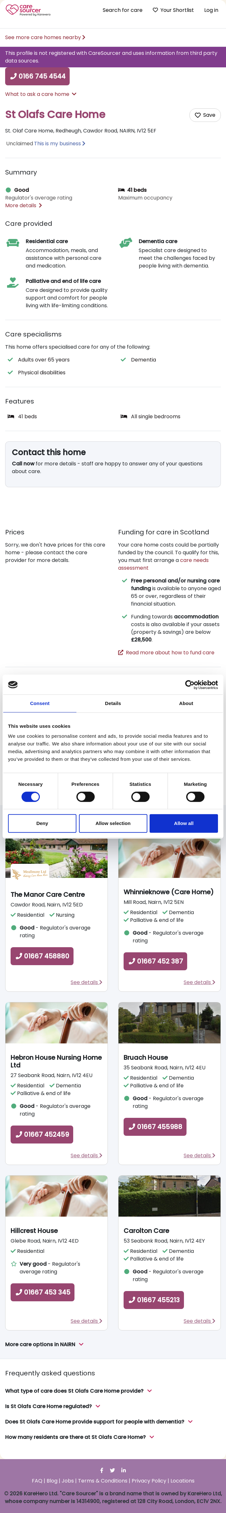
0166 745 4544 (37, 76)
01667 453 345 (42, 1292)
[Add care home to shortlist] (205, 115)
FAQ (37, 1480)
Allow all (184, 823)
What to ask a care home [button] (40, 94)
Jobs (68, 1480)
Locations (182, 1480)
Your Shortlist (173, 10)
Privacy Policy (149, 1480)
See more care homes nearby (45, 37)
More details (23, 205)
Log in (211, 10)
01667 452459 (42, 1134)
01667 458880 (42, 956)
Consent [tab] (40, 703)
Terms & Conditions (102, 1480)
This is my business (57, 143)
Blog (52, 1480)
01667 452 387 (155, 961)
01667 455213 (154, 1300)
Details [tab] (113, 703)
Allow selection (112, 823)
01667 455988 (155, 1126)
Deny (42, 823)
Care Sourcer (28, 10)
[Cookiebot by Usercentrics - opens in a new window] (190, 685)
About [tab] (186, 703)
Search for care (123, 10)
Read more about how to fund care (166, 652)
